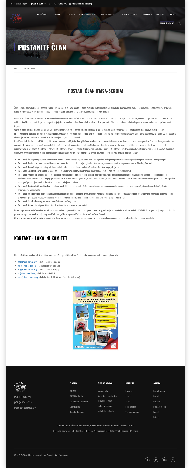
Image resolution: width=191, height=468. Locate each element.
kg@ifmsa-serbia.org (27, 269)
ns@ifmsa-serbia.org (27, 265)
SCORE (127, 401)
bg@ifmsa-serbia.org (27, 261)
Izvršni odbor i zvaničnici (79, 401)
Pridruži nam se (167, 23)
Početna (42, 14)
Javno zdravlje (103, 391)
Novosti (56, 14)
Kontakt (174, 14)
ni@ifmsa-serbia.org (27, 273)
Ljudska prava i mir (105, 405)
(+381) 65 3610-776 (59, 3)
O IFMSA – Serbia (76, 396)
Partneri (160, 14)
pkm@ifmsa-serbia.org (28, 277)
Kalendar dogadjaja (77, 411)
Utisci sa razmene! (132, 411)
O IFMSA (73, 391)
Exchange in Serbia (127, 14)
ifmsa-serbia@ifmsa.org (82, 3)
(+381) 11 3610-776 (39, 3)
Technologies (62, 455)
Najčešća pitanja (131, 406)
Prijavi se (129, 391)
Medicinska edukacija (106, 411)
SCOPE (127, 396)
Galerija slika (75, 406)
